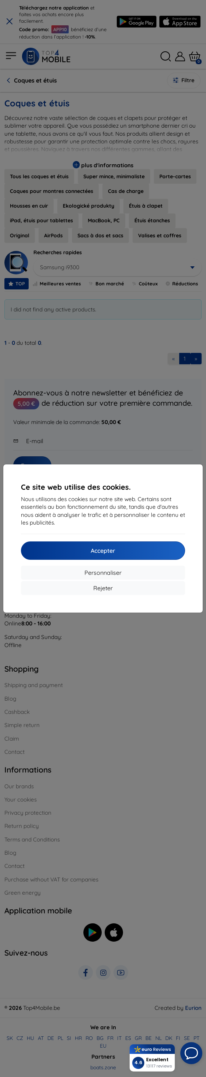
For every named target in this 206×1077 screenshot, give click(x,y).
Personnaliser (103, 572)
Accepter (103, 550)
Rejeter (103, 588)
